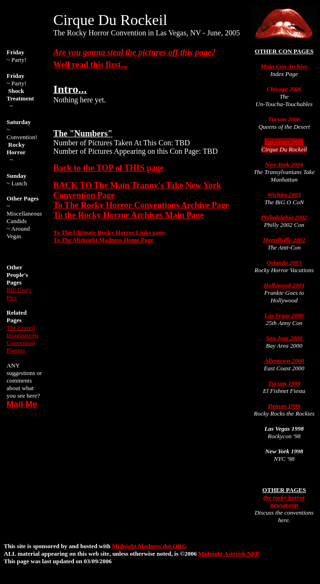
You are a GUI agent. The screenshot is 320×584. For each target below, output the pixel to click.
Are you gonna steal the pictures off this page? (134, 52)
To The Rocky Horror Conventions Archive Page (141, 205)
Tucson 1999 (284, 383)
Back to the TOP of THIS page (108, 168)
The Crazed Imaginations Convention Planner (23, 339)
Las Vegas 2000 (284, 315)
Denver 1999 (284, 405)
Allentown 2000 (284, 360)
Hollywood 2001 (283, 285)
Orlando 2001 (284, 262)
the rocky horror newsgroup (284, 501)
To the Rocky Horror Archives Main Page (128, 215)
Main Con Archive (284, 66)
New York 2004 (284, 164)
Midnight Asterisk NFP (228, 553)
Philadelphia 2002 (284, 217)
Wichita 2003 (284, 194)
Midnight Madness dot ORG (149, 546)
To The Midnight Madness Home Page (103, 239)
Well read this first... (90, 64)
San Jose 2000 (284, 338)
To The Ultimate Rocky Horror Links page (108, 232)
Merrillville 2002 (284, 239)
